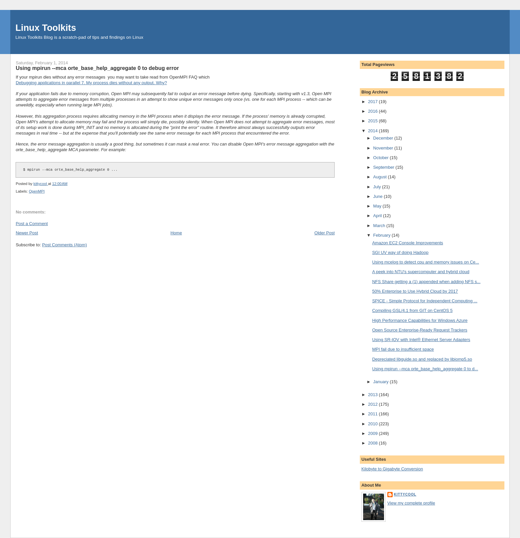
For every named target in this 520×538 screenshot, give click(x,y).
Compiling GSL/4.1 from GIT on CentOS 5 (412, 310)
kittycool (405, 494)
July (377, 186)
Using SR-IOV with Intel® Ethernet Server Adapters (421, 339)
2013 (373, 394)
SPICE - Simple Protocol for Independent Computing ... (424, 300)
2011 (373, 413)
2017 (373, 101)
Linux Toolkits (45, 28)
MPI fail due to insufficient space (403, 349)
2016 (373, 111)
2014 (373, 130)
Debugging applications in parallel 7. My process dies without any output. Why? (91, 82)
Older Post (324, 232)
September (384, 167)
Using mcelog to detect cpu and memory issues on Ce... (425, 262)
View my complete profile (411, 503)
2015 (373, 120)
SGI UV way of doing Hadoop (400, 252)
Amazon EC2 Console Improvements (407, 242)
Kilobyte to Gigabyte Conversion (392, 468)
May (377, 206)
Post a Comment (32, 223)
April (378, 215)
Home (176, 232)
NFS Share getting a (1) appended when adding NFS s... (426, 281)
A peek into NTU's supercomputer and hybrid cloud (420, 271)
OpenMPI (37, 191)
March (379, 225)
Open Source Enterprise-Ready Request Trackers (419, 330)
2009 (373, 433)
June (378, 196)
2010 (373, 423)
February (382, 235)
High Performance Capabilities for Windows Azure (420, 320)
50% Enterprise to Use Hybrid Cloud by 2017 (415, 291)
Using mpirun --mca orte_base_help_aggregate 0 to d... (425, 368)
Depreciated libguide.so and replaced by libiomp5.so (422, 359)
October (381, 157)
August (380, 176)
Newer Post (27, 232)
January (381, 381)
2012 (373, 404)
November (383, 148)
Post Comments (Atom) (64, 244)
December (383, 138)
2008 (373, 443)
